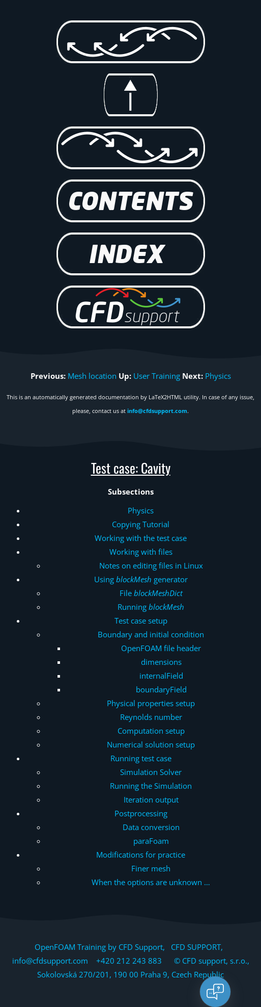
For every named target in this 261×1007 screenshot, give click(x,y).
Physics (218, 376)
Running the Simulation (151, 786)
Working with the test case (141, 538)
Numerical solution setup (151, 744)
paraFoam (151, 841)
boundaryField (161, 689)
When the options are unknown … (151, 882)
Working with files (140, 552)
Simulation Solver (151, 772)
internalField (161, 675)
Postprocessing (140, 813)
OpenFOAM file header (161, 648)
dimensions (161, 662)
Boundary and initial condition (151, 634)
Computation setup (151, 731)
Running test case (140, 758)
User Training (156, 376)
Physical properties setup (151, 703)
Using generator (141, 579)
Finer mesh (150, 868)
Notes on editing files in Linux (151, 565)
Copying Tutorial (140, 524)
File (151, 593)
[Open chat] (215, 991)
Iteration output (151, 799)
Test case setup (140, 620)
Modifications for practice (140, 854)
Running (151, 607)
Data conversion (151, 827)
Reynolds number (151, 717)
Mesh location (92, 376)
